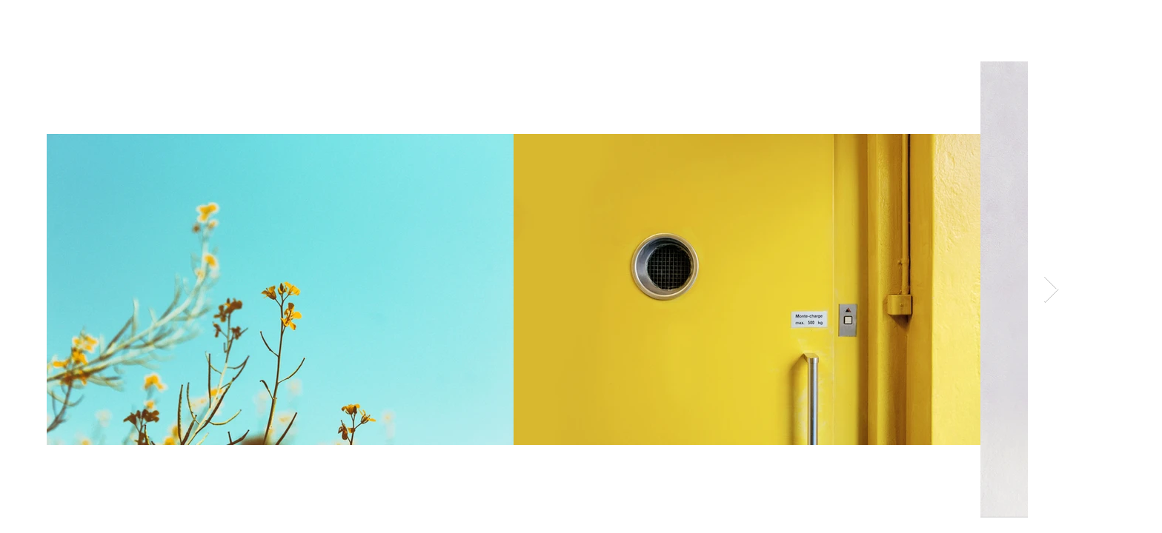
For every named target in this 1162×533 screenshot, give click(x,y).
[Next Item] (1051, 289)
